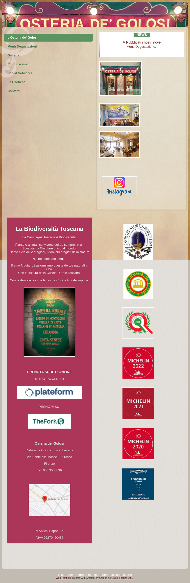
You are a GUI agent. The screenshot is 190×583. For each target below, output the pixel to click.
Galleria (13, 55)
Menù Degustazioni (22, 46)
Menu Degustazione (140, 47)
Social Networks (19, 73)
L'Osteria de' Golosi (22, 37)
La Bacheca (16, 82)
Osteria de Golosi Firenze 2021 (116, 578)
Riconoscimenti (19, 64)
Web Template (63, 578)
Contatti (13, 91)
